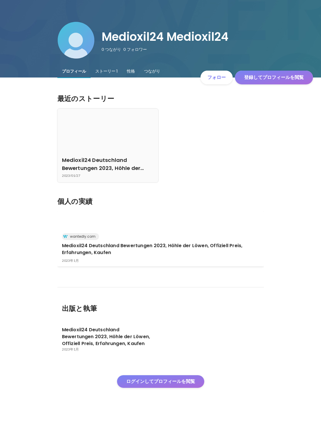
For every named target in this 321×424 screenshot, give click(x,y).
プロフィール (74, 71)
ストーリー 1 (106, 71)
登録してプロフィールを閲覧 (274, 77)
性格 (131, 71)
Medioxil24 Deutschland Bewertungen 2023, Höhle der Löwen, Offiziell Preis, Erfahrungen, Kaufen (152, 249)
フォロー (216, 77)
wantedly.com (81, 236)
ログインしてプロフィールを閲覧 (160, 381)
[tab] (74, 71)
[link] (160, 238)
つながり (152, 71)
